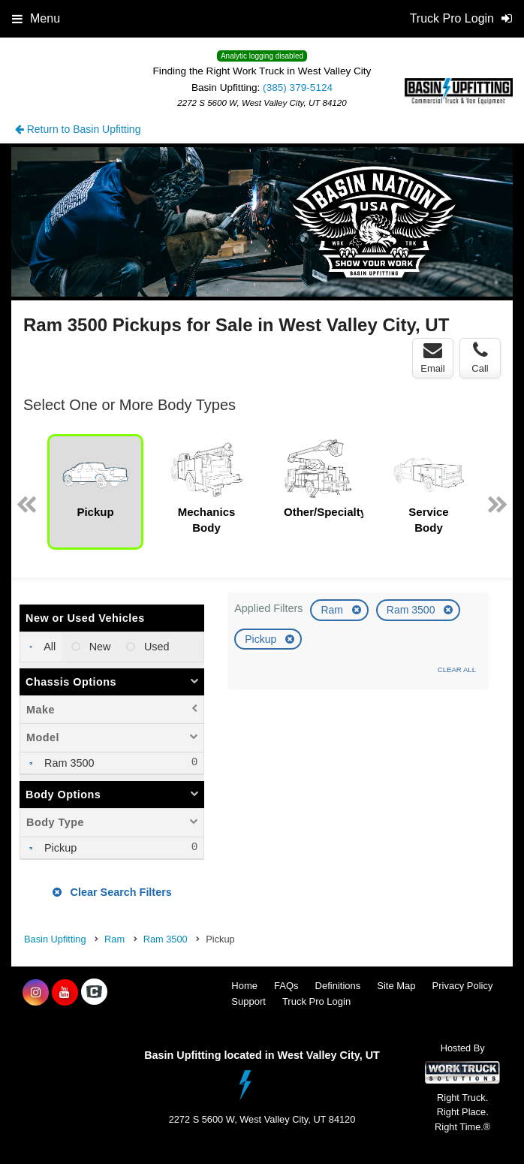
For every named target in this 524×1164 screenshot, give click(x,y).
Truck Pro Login (316, 1001)
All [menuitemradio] (48, 647)
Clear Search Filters (112, 892)
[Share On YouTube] (65, 993)
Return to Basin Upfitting (78, 129)
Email (432, 357)
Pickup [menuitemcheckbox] (59, 848)
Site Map (396, 985)
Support (248, 1001)
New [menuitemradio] (98, 647)
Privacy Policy (462, 985)
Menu (36, 18)
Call (479, 357)
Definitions (338, 985)
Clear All (457, 669)
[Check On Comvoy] (94, 993)
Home (244, 985)
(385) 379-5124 (298, 87)
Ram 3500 (412, 610)
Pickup (262, 639)
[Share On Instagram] (36, 993)
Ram (333, 610)
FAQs (286, 985)
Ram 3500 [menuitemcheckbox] (67, 763)
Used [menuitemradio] (155, 647)
